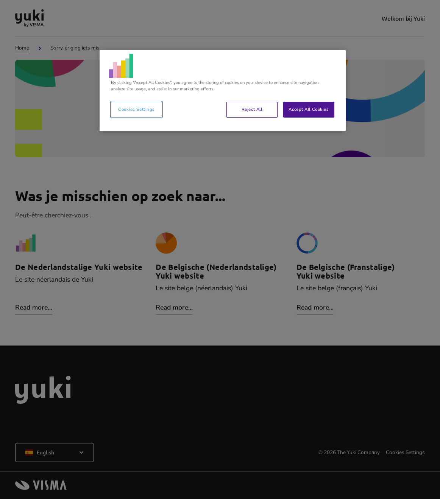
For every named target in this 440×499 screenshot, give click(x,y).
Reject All (252, 109)
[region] (223, 90)
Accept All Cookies (309, 109)
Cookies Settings (136, 109)
